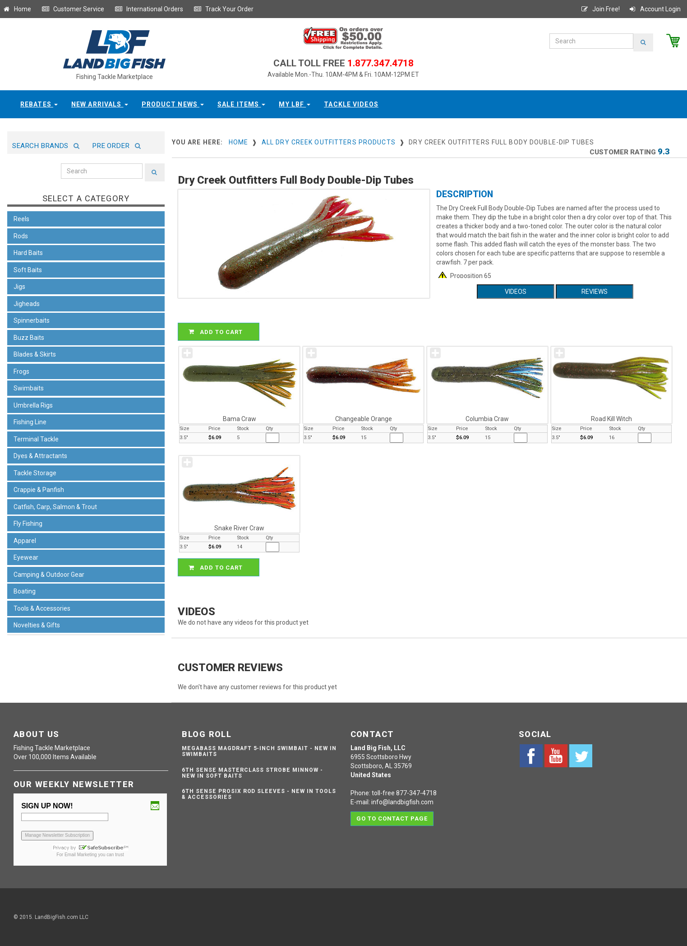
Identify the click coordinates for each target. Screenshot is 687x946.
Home (16, 9)
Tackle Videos (351, 104)
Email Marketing (81, 854)
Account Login (654, 9)
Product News (173, 104)
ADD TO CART (220, 332)
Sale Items (241, 104)
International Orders (149, 9)
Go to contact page (392, 818)
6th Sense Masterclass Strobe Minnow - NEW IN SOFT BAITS (252, 773)
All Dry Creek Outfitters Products (329, 142)
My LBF (294, 104)
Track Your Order (224, 9)
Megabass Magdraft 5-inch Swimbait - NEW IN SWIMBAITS (259, 751)
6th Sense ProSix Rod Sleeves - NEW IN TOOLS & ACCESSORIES (259, 794)
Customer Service (72, 9)
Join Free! (600, 9)
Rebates (39, 104)
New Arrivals (99, 104)
